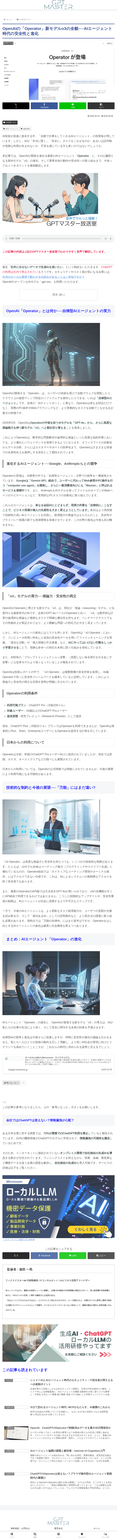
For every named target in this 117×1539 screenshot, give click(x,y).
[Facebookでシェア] (44, 105)
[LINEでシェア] (72, 105)
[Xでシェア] (15, 105)
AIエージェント (10, 129)
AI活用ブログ (10, 122)
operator (25, 129)
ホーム (97, 1529)
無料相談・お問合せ (20, 1529)
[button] (101, 105)
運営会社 (58, 1529)
